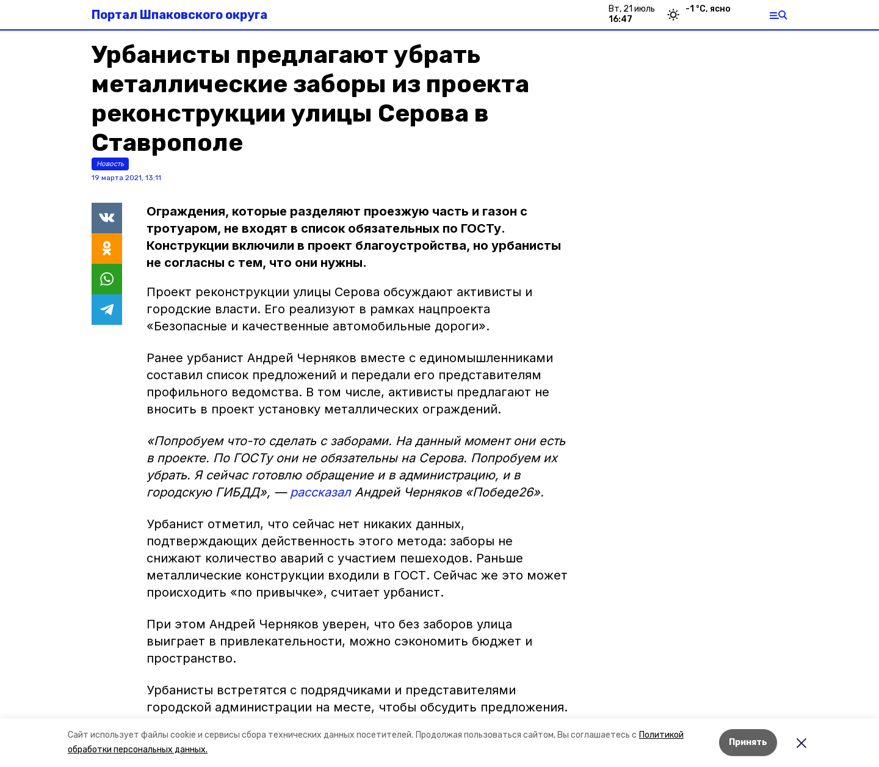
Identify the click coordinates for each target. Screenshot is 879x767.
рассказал (320, 492)
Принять (748, 742)
